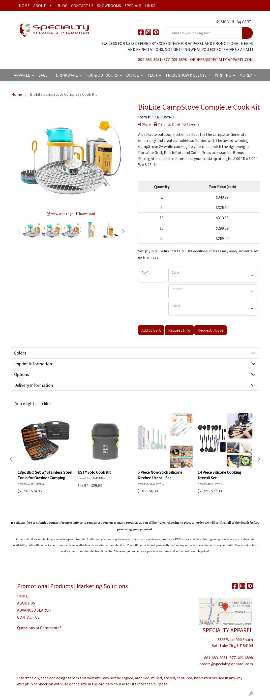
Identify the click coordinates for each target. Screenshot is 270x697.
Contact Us (82, 5)
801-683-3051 (149, 59)
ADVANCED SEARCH (34, 610)
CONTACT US (28, 617)
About (39, 5)
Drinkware (67, 75)
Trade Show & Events (186, 75)
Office (132, 75)
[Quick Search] (203, 33)
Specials (133, 5)
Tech (152, 75)
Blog (63, 5)
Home (24, 5)
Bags (43, 75)
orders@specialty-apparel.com (221, 59)
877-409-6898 (175, 59)
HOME (22, 595)
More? (245, 75)
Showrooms (109, 5)
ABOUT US (26, 603)
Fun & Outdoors (102, 75)
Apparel (22, 75)
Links (150, 5)
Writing (223, 75)
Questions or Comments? (39, 627)
